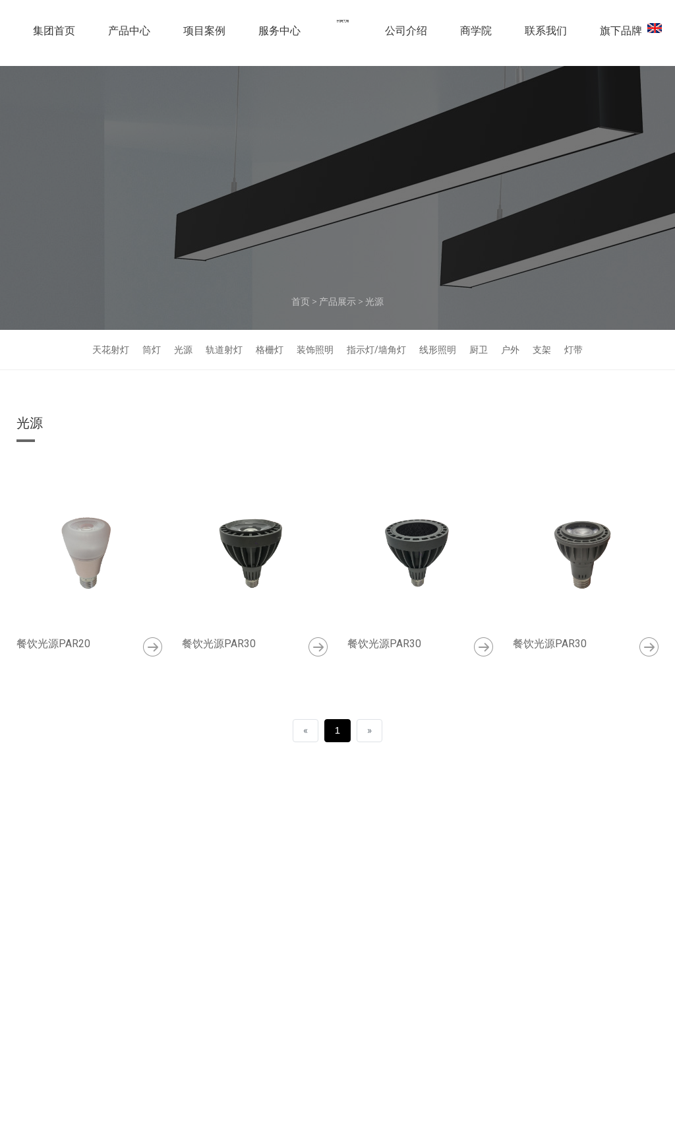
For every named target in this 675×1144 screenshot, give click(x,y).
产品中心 (129, 35)
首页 (300, 301)
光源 (374, 301)
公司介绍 (406, 35)
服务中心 (279, 35)
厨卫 (478, 349)
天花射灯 (110, 349)
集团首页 (54, 35)
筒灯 (151, 349)
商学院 (476, 35)
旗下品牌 (621, 35)
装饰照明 (315, 349)
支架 (542, 349)
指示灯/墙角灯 (376, 349)
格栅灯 (269, 349)
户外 (510, 349)
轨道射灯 (224, 349)
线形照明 (437, 349)
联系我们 (546, 35)
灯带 (573, 349)
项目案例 (204, 35)
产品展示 (337, 301)
